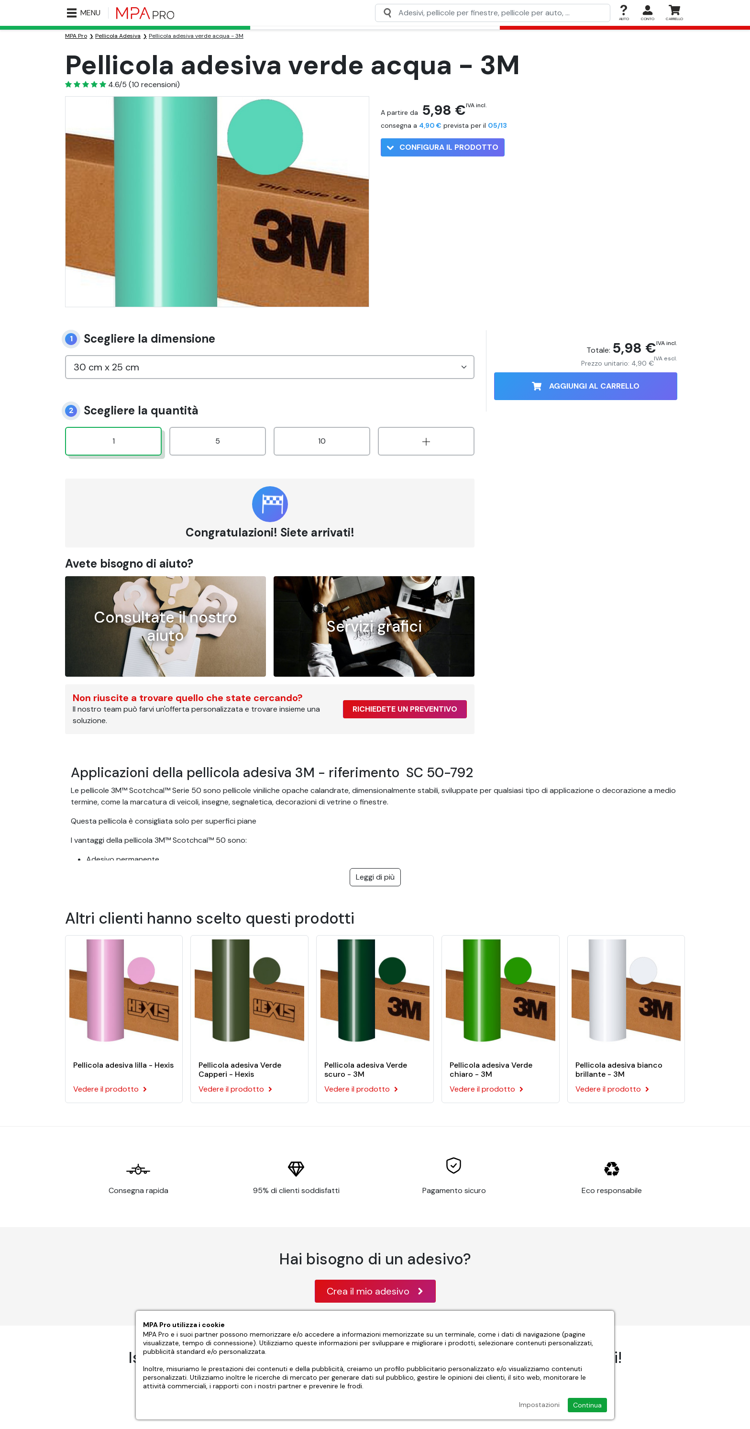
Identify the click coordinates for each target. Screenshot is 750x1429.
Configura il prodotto (442, 147)
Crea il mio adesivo (375, 1291)
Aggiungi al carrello (586, 386)
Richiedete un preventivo (405, 709)
